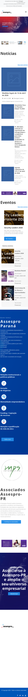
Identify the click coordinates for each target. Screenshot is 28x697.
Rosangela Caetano (19, 98)
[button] (26, 11)
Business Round (20, 271)
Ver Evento (10, 239)
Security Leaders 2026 (13, 227)
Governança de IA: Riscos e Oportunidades (20, 290)
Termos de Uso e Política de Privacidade (14, 6)
